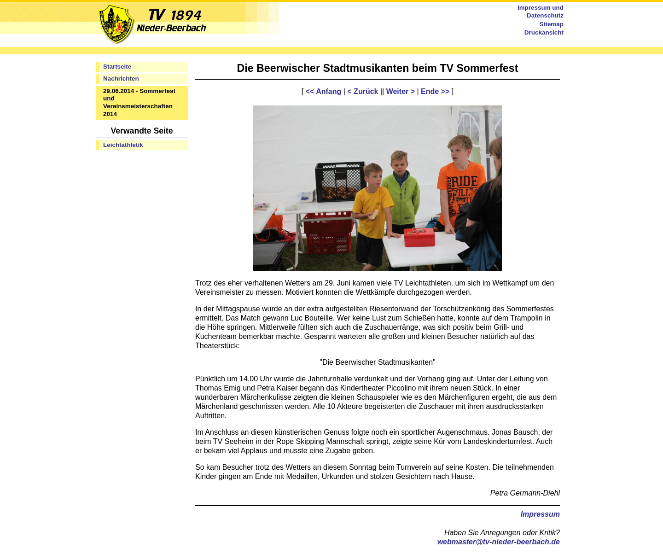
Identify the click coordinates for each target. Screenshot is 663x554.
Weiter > (400, 91)
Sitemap (552, 24)
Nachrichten (121, 78)
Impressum (540, 514)
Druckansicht (544, 32)
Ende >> (435, 91)
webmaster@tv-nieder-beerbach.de (498, 542)
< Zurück (362, 91)
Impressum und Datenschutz (541, 11)
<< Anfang (324, 91)
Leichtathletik (123, 144)
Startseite (117, 66)
